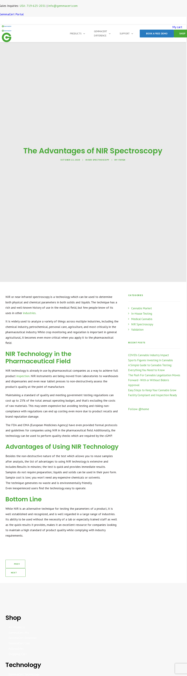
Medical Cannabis (141, 319)
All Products (17, 615)
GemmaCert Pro (19, 621)
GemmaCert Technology (24, 663)
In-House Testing (141, 313)
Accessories (16, 637)
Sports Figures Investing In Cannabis (150, 360)
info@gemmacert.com (63, 6)
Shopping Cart (18, 642)
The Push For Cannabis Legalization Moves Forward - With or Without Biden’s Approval (154, 380)
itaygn (121, 159)
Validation (137, 329)
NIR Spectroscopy (98, 159)
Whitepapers (17, 668)
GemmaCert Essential (23, 626)
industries (29, 313)
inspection (23, 376)
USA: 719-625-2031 (33, 6)
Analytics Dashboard (22, 673)
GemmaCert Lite (19, 632)
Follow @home (138, 409)
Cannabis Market (141, 308)
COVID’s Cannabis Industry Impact (148, 355)
